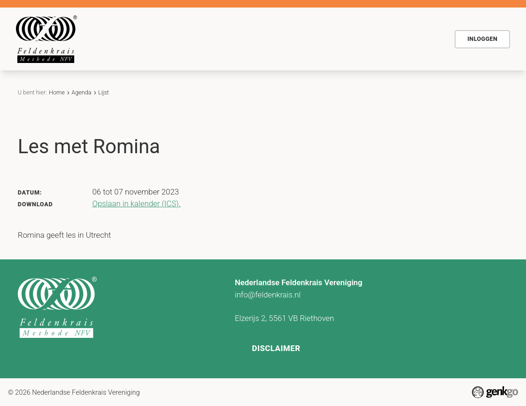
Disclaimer (276, 348)
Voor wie (245, 38)
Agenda (289, 38)
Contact (375, 38)
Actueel (332, 38)
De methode (192, 38)
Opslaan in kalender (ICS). (137, 203)
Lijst (103, 92)
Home (152, 39)
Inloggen (482, 38)
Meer (419, 39)
